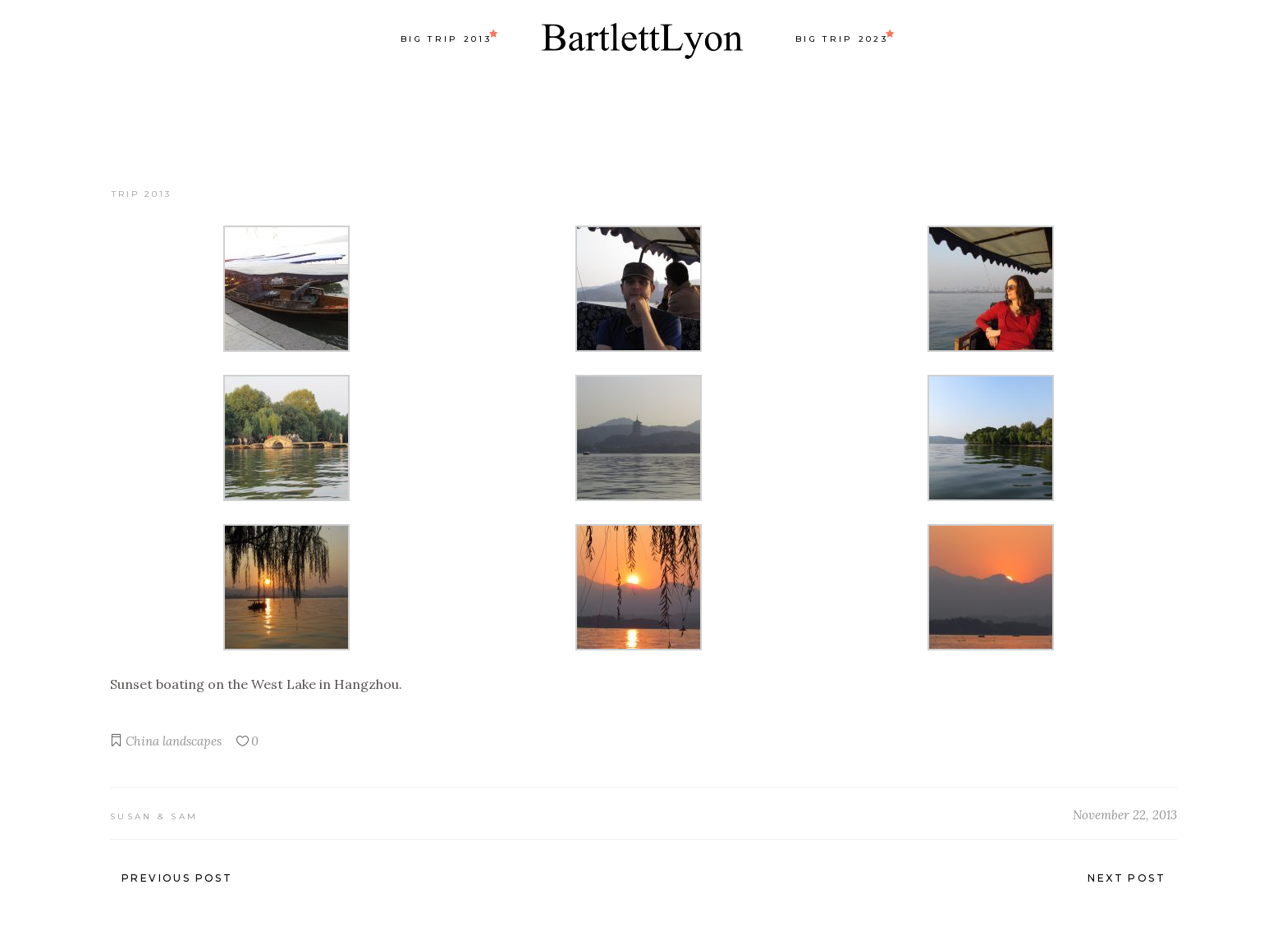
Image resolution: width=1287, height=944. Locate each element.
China (142, 741)
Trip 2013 (142, 194)
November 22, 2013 (1125, 815)
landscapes (192, 741)
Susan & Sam (154, 816)
